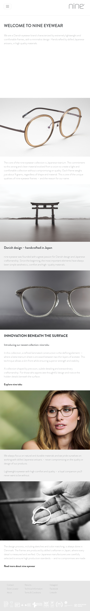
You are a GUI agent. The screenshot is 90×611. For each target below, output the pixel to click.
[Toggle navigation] (7, 6)
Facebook (54, 588)
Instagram (54, 585)
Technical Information (33, 588)
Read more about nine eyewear (19, 566)
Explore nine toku (13, 384)
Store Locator (12, 588)
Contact (10, 585)
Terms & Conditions (33, 592)
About (9, 592)
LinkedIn (53, 592)
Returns (28, 585)
